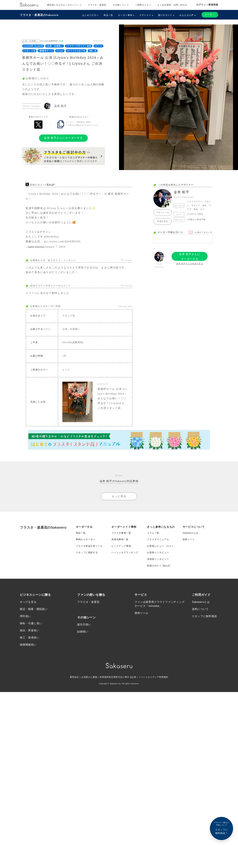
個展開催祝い (28, 645)
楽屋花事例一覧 (120, 540)
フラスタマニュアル (158, 540)
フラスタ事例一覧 (121, 533)
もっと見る (119, 496)
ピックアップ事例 (121, 546)
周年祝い (25, 617)
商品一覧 (108, 15)
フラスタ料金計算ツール (89, 546)
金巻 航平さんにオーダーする (63, 137)
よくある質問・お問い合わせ (172, 5)
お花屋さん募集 (87, 678)
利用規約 (103, 678)
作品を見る (162, 221)
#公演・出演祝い (54, 46)
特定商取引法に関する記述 (122, 678)
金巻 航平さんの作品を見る (189, 263)
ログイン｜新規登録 (207, 4)
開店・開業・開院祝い (34, 609)
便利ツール (141, 613)
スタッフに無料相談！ (221, 827)
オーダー (210, 14)
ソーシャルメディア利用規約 (156, 678)
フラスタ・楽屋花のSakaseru (39, 15)
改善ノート (189, 540)
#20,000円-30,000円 (33, 46)
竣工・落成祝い (29, 638)
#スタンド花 (29, 51)
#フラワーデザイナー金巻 (78, 46)
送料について (200, 609)
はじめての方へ (90, 15)
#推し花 (93, 51)
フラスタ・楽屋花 (97, 5)
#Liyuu (59, 51)
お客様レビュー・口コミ (160, 546)
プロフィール (162, 212)
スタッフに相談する (87, 553)
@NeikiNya (51, 236)
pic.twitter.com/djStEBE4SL (62, 241)
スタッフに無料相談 (204, 617)
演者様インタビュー (158, 559)
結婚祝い (82, 632)
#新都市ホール (46, 51)
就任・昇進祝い (29, 631)
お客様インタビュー (158, 553)
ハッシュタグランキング (124, 553)
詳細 (61, 41)
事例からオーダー (85, 540)
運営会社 (71, 678)
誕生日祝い (84, 625)
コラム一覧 (153, 533)
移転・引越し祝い (31, 624)
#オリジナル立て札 (76, 51)
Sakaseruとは (190, 533)
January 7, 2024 (55, 246)
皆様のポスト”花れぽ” (159, 566)
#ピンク (98, 46)
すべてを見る (28, 602)
